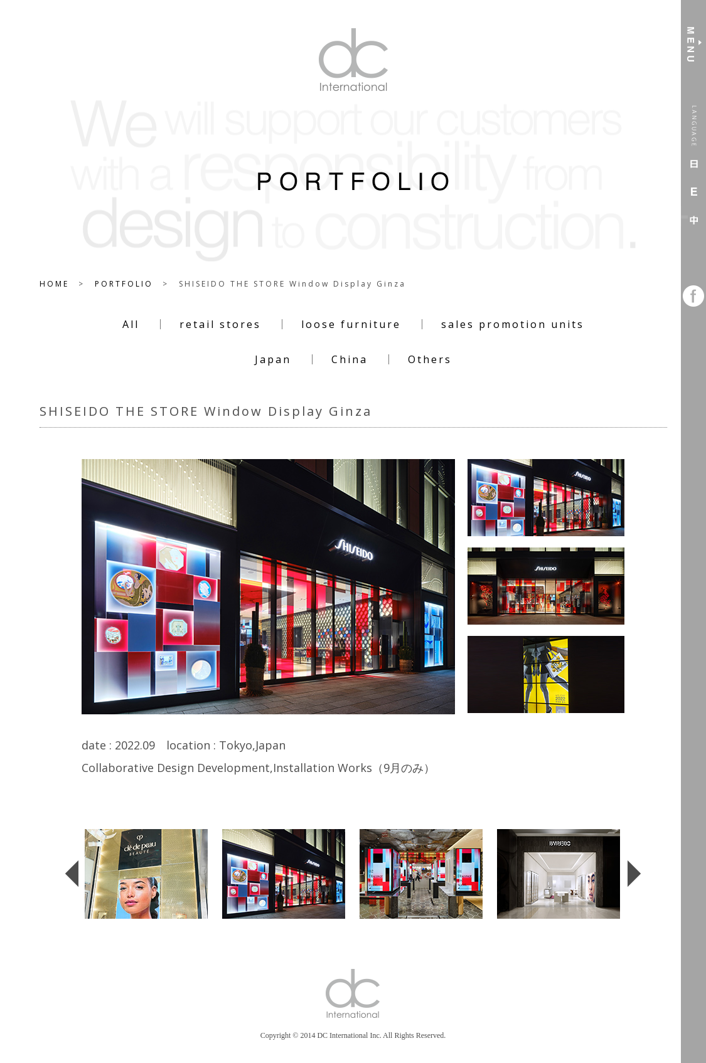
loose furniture (351, 324)
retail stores (220, 324)
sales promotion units (512, 324)
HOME (54, 283)
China (349, 359)
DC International (353, 59)
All (130, 324)
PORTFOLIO (124, 283)
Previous (64, 905)
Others (430, 359)
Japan (273, 359)
